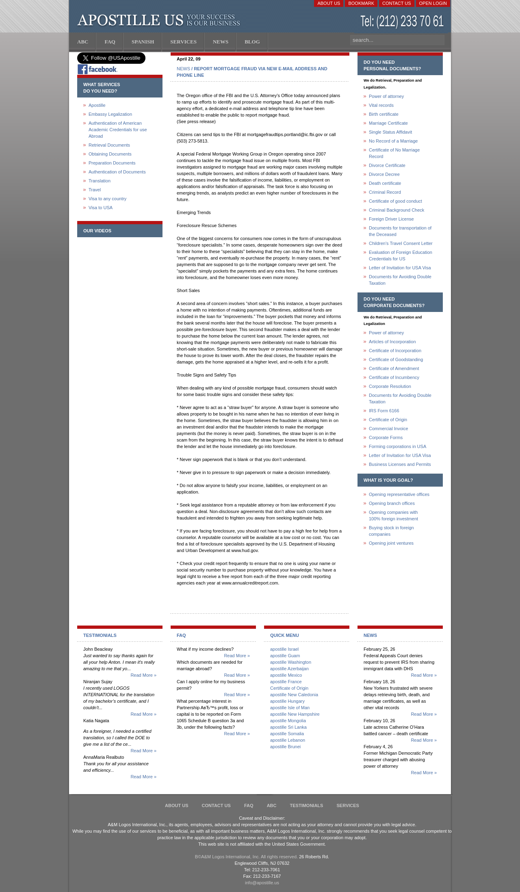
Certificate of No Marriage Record (394, 153)
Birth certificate (384, 114)
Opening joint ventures (391, 543)
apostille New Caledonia (294, 694)
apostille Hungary (287, 701)
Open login (433, 3)
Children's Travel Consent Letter (401, 243)
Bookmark (361, 3)
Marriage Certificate (388, 123)
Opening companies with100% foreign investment (393, 515)
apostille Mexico (286, 675)
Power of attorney (386, 96)
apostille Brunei (285, 746)
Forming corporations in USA (397, 446)
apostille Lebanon (287, 740)
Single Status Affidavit (390, 132)
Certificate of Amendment (394, 368)
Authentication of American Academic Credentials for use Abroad (118, 130)
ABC (272, 805)
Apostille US (160, 20)
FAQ (249, 805)
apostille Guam (285, 655)
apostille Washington (290, 662)
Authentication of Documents (117, 171)
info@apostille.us (262, 882)
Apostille (97, 105)
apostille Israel (284, 649)
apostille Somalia (287, 733)
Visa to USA (101, 207)
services (347, 805)
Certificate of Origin (388, 419)
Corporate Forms (386, 437)
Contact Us (396, 3)
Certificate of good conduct (395, 201)
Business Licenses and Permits (400, 464)
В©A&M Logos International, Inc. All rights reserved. (246, 856)
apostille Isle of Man (290, 707)
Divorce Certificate (387, 165)
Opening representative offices (399, 494)
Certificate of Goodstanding (396, 359)
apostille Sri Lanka (288, 727)
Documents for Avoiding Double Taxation (400, 280)
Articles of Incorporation (392, 341)
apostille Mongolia (288, 720)
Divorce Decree (384, 174)
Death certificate (385, 183)
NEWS (183, 68)
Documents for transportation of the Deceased (400, 231)
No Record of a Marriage (393, 141)
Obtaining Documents (110, 154)
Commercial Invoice (388, 428)
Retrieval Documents (109, 145)
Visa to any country (107, 198)
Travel (95, 189)
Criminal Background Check (396, 210)
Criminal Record (385, 192)
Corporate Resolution (390, 386)
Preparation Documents (112, 162)
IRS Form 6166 (384, 410)
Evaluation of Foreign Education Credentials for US (400, 255)
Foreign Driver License (391, 219)
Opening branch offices (392, 503)
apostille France (286, 681)
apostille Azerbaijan (289, 668)
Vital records (381, 105)
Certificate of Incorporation (395, 350)
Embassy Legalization (110, 114)
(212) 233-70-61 (403, 22)
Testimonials (306, 805)
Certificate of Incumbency (394, 377)
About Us (328, 3)
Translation (99, 180)
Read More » (143, 675)
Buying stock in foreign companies (391, 531)
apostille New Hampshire (295, 714)
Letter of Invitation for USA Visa (400, 267)
